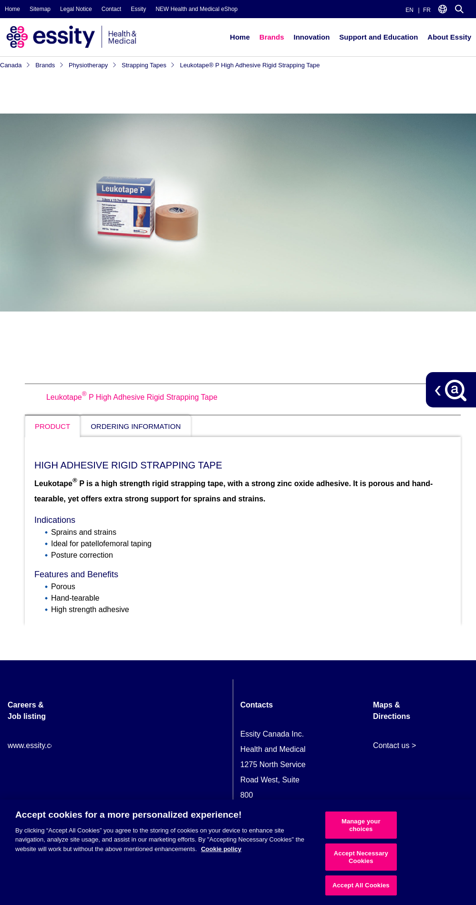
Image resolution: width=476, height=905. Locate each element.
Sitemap (40, 9)
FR (427, 10)
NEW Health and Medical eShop (196, 9)
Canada (15, 65)
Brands (271, 37)
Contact (111, 9)
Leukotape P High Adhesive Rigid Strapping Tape (131, 397)
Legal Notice (76, 9)
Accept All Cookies (361, 885)
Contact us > (394, 745)
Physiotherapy (93, 65)
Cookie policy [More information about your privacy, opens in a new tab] (221, 849)
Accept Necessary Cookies (361, 857)
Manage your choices (361, 825)
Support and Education (378, 37)
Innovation (311, 37)
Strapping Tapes (148, 65)
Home (12, 9)
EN (409, 10)
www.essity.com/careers (48, 745)
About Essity (449, 37)
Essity (138, 9)
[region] (238, 852)
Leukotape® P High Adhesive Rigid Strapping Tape (250, 65)
